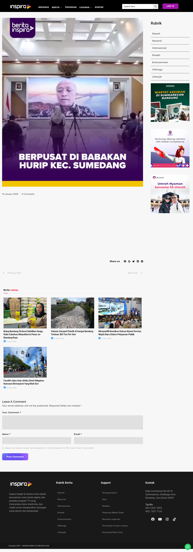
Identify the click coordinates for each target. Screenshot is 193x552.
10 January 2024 (10, 194)
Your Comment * (11, 412)
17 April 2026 (10, 341)
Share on (115, 261)
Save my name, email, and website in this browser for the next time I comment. (49, 448)
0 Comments (28, 194)
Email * (78, 434)
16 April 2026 (57, 338)
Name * (6, 434)
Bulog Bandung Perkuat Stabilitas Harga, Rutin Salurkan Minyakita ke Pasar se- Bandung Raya (23, 334)
